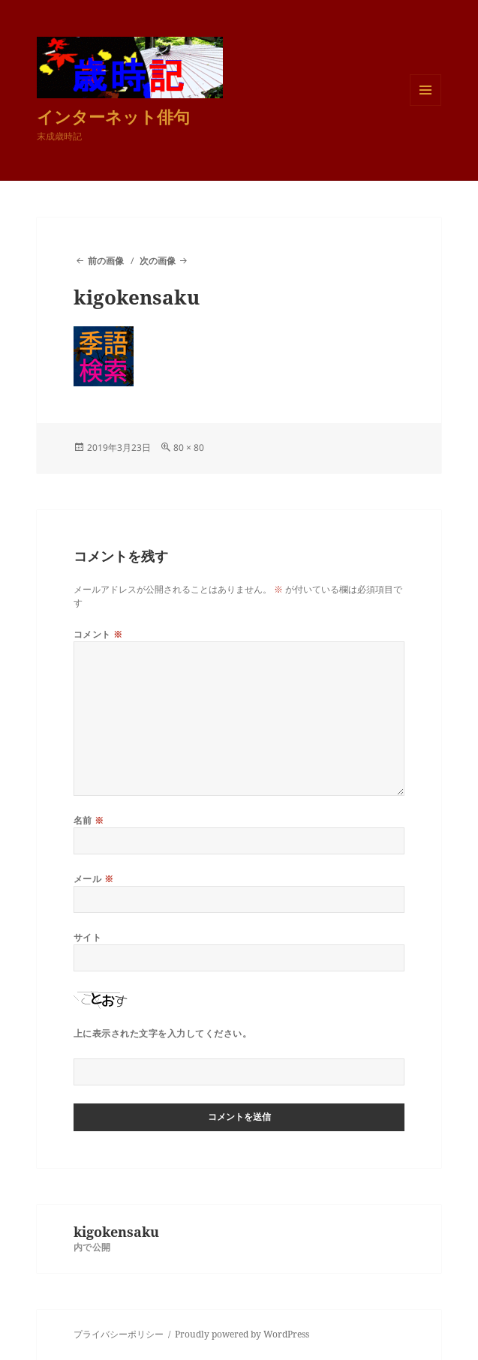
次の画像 (158, 260)
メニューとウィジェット (425, 105)
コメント (98, 634)
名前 (89, 820)
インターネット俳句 (113, 116)
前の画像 (106, 260)
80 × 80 (188, 447)
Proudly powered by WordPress (242, 1334)
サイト (87, 937)
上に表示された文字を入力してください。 (162, 1033)
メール (93, 878)
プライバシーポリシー (119, 1334)
